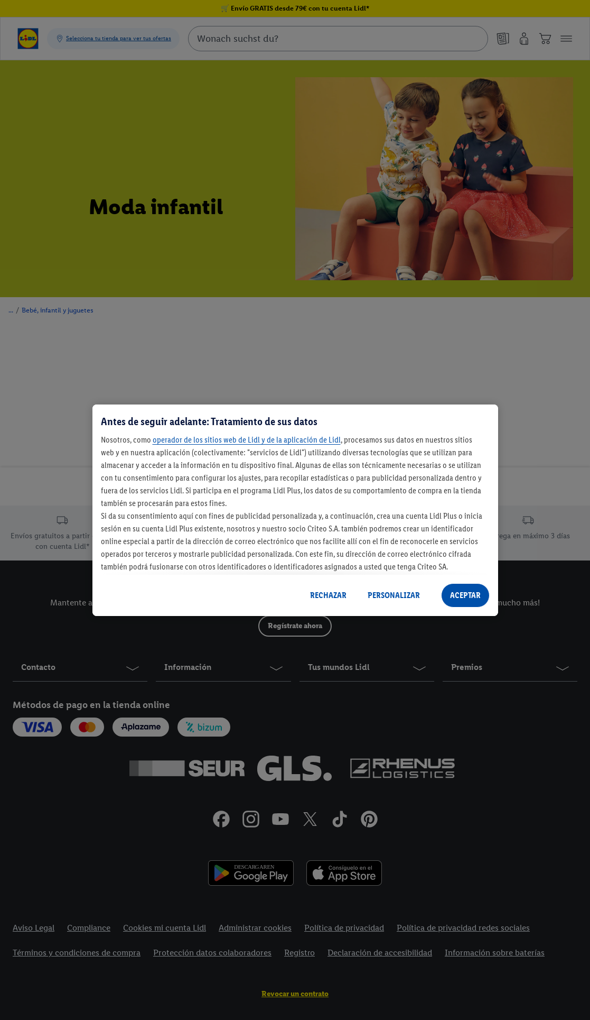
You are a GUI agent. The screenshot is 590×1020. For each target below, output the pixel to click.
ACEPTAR (465, 595)
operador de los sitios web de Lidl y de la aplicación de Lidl (247, 440)
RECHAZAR (328, 595)
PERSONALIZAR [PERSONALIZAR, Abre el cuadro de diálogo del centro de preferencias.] (394, 595)
